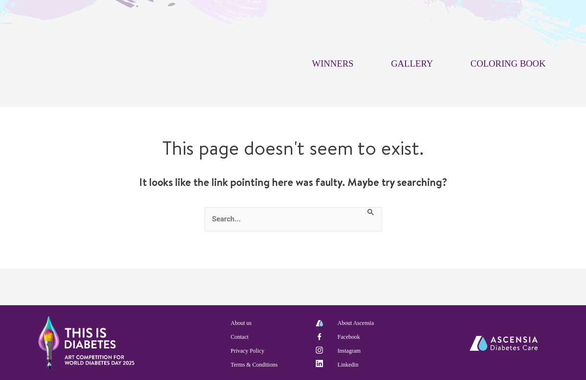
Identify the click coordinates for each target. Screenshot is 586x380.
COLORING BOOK (508, 64)
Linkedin (347, 364)
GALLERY (412, 64)
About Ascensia (355, 323)
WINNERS (333, 64)
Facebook (348, 337)
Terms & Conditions (254, 364)
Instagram (348, 350)
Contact (240, 337)
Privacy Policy (247, 350)
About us (241, 323)
